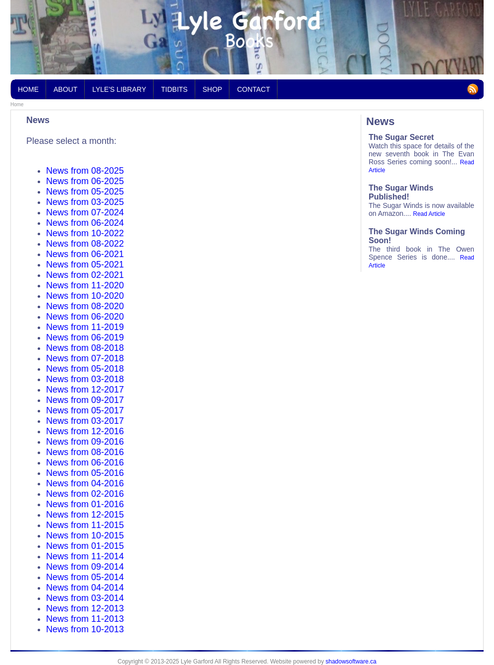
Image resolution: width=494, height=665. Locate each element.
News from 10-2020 (85, 296)
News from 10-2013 (85, 629)
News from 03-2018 (85, 379)
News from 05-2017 (85, 410)
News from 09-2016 (85, 442)
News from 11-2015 (85, 525)
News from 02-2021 (85, 275)
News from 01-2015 (85, 546)
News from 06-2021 (85, 254)
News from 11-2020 (85, 285)
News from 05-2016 (85, 473)
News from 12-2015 (85, 515)
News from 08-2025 (85, 171)
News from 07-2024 (85, 212)
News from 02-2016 (85, 494)
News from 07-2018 (85, 358)
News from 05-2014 (85, 577)
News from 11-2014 (85, 556)
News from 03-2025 (85, 202)
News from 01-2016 (85, 504)
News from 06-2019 (85, 337)
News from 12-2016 (85, 431)
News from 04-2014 (85, 588)
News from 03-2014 (85, 598)
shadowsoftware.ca (351, 661)
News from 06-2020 (85, 317)
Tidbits (174, 86)
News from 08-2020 (85, 306)
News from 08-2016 (85, 452)
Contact (253, 89)
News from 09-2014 (85, 567)
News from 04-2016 (85, 483)
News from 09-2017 (85, 400)
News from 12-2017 (85, 390)
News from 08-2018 (85, 348)
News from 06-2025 (85, 181)
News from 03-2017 (85, 421)
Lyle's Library (119, 86)
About (65, 89)
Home (17, 104)
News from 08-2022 (85, 244)
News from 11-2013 (85, 619)
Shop (212, 89)
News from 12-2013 (85, 608)
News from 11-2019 (85, 327)
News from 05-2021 (85, 264)
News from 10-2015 (85, 535)
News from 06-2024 (85, 223)
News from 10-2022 (85, 233)
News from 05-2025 (85, 192)
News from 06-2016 (85, 462)
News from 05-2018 (85, 369)
